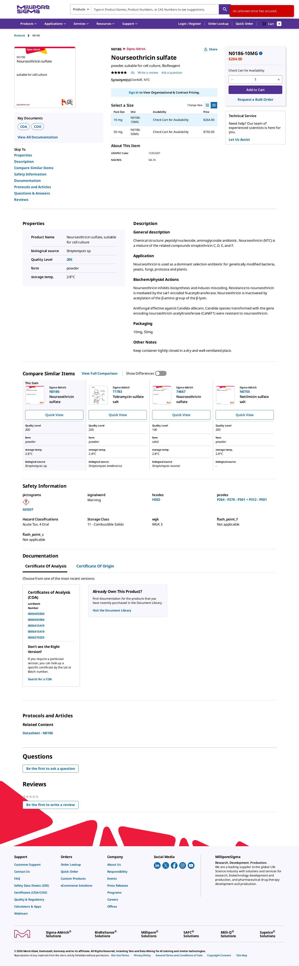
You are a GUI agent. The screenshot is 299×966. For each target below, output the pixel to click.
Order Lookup (218, 24)
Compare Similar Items (33, 168)
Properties (23, 155)
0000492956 (36, 614)
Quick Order (244, 24)
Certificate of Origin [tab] (95, 566)
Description (24, 161)
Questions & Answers (32, 193)
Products (19, 35)
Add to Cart (255, 89)
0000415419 (36, 626)
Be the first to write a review (52, 805)
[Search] (225, 9)
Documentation (27, 180)
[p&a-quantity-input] (255, 80)
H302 (156, 499)
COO (37, 126)
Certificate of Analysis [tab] (45, 566)
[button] (189, 24)
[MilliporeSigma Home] (33, 9)
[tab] (23, 35)
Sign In (134, 92)
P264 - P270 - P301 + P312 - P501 (242, 499)
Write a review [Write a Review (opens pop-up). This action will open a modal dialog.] (148, 72)
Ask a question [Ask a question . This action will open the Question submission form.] (171, 72)
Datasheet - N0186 (38, 733)
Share (210, 49)
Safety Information (30, 174)
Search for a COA (40, 679)
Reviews (21, 199)
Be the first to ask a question (50, 768)
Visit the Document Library (112, 610)
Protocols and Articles (32, 187)
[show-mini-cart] (271, 24)
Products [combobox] (79, 9)
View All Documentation (38, 137)
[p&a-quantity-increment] (278, 79)
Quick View (54, 415)
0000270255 (36, 637)
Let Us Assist (239, 139)
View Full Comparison (99, 373)
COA (23, 126)
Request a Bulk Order (255, 99)
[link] (35, 864)
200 (69, 259)
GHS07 (28, 509)
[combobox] (150, 9)
